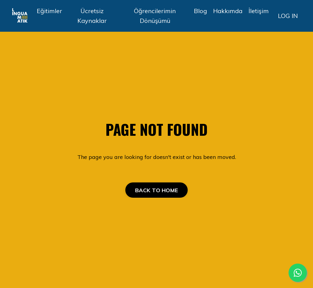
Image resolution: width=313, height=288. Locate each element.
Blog (200, 11)
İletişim (259, 11)
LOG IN (288, 16)
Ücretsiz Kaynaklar (92, 15)
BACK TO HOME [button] (156, 190)
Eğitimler (49, 11)
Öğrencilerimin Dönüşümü (155, 15)
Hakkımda (227, 11)
